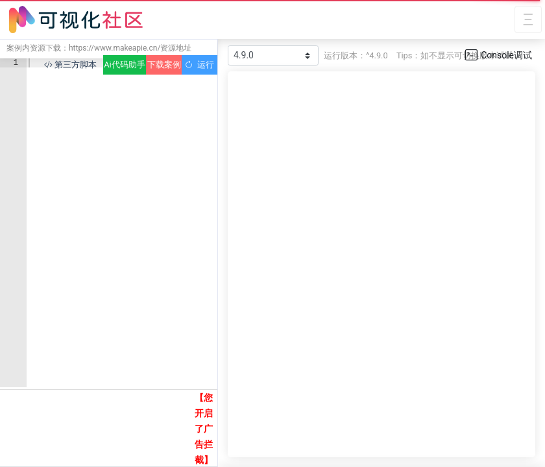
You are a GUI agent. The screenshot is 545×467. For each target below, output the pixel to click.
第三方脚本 (70, 64)
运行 (199, 64)
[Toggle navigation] (528, 20)
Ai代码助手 (124, 64)
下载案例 (164, 64)
